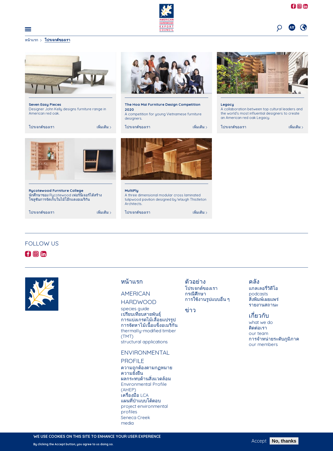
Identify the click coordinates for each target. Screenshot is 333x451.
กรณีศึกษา (195, 294)
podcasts (258, 294)
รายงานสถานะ (263, 305)
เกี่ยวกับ (259, 315)
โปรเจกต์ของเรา (201, 288)
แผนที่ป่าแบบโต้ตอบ (141, 401)
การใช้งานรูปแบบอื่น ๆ (207, 299)
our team (258, 333)
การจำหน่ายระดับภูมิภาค (274, 339)
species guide (135, 308)
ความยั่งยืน (132, 373)
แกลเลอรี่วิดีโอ (263, 288)
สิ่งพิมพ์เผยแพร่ (264, 299)
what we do (261, 322)
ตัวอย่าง (195, 281)
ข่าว (190, 310)
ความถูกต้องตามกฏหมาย (146, 367)
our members (263, 344)
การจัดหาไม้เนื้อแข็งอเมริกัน (149, 325)
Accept (259, 441)
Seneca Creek (135, 417)
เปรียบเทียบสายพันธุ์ (141, 314)
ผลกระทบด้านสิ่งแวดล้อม (146, 378)
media (127, 423)
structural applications (144, 342)
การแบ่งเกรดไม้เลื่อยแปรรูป (148, 319)
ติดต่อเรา (258, 328)
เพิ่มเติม (103, 127)
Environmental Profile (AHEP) (144, 386)
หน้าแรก (31, 40)
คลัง (254, 281)
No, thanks (284, 441)
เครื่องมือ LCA (135, 395)
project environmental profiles (144, 409)
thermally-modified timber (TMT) (148, 333)
